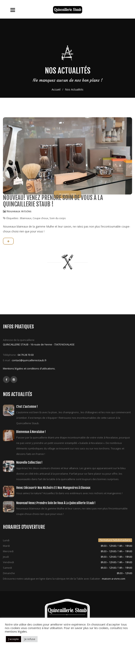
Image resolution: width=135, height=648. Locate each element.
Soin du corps (58, 218)
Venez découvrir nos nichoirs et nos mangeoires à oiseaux (53, 488)
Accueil (56, 89)
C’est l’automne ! (27, 407)
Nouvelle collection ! (29, 462)
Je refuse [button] (29, 639)
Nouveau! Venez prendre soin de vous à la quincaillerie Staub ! (53, 201)
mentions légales (16, 631)
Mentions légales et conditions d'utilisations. (29, 368)
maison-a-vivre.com (113, 578)
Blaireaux (26, 218)
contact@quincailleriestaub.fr (29, 360)
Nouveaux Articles (19, 211)
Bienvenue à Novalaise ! (31, 432)
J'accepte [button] (13, 639)
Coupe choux (40, 218)
